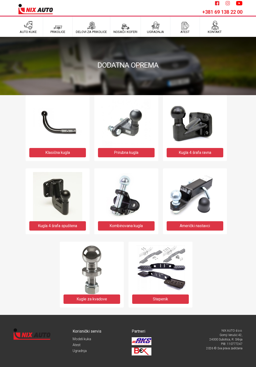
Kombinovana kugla (126, 225)
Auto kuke (28, 27)
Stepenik (160, 299)
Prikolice (57, 27)
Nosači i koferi (125, 27)
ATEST (185, 27)
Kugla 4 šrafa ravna (195, 152)
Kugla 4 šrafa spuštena (57, 225)
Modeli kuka (82, 339)
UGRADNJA (155, 27)
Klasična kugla (57, 152)
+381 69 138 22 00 (222, 12)
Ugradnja (80, 351)
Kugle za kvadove (92, 299)
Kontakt (215, 27)
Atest (76, 345)
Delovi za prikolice (91, 27)
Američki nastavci (195, 225)
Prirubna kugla (126, 152)
